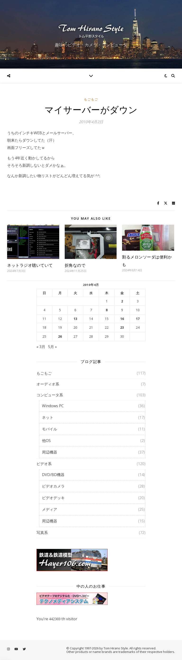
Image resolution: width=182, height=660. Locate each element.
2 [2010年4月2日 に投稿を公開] (122, 301)
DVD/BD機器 (53, 474)
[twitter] (24, 649)
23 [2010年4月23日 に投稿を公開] (122, 327)
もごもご (91, 99)
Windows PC (53, 405)
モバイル (49, 429)
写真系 (42, 532)
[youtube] (16, 649)
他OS (46, 440)
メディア (49, 509)
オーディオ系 (47, 384)
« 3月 (40, 346)
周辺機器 (49, 452)
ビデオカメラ (53, 486)
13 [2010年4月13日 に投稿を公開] (75, 319)
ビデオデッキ (53, 497)
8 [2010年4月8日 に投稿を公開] (107, 310)
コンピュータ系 (49, 395)
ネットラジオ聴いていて (30, 265)
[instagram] (8, 649)
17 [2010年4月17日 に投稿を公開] (138, 319)
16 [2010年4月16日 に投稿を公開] (122, 319)
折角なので (75, 265)
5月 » (52, 346)
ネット (47, 417)
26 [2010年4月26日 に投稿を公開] (60, 336)
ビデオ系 (44, 463)
